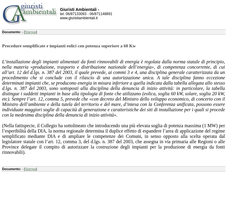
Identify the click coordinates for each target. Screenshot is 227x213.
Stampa (30, 32)
